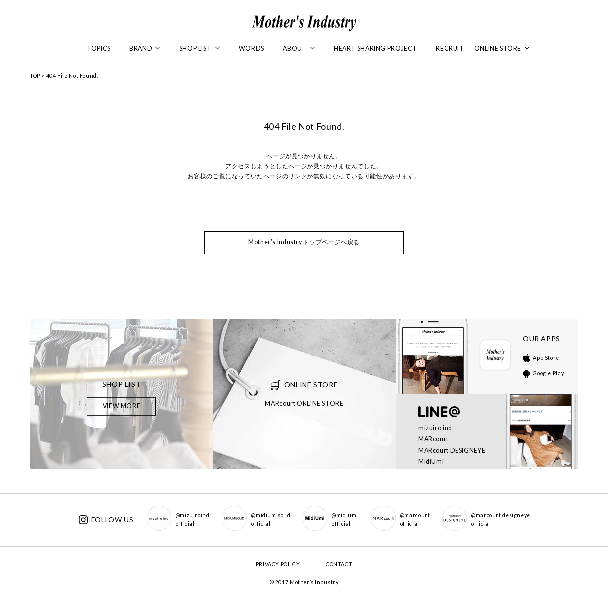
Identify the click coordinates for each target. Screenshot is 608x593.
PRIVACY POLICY (278, 564)
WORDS (251, 48)
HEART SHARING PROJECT (375, 48)
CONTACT (339, 564)
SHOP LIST (199, 48)
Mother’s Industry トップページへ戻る (304, 242)
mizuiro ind (435, 428)
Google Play (543, 373)
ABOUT (299, 48)
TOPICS (99, 48)
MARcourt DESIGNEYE (451, 450)
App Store (541, 358)
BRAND (144, 48)
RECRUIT (450, 48)
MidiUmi (431, 461)
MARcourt (433, 439)
